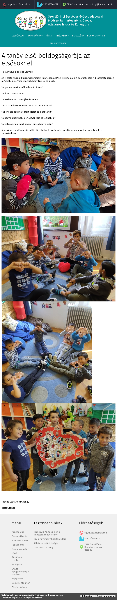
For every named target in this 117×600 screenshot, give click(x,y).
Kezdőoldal (17, 35)
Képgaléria (78, 35)
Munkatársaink (20, 540)
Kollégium (17, 564)
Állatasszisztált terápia (46, 543)
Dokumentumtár (96, 35)
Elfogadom (87, 596)
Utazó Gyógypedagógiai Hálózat (20, 572)
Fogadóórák (18, 544)
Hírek (49, 35)
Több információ (105, 596)
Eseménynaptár (20, 549)
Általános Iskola (17, 559)
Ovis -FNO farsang (43, 547)
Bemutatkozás (19, 536)
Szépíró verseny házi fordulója (50, 539)
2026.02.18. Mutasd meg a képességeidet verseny (47, 533)
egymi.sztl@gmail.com (19, 4)
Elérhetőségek (58, 43)
